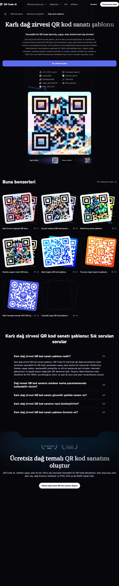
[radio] (43, 160)
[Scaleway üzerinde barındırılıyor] (69, 447)
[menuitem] (37, 4)
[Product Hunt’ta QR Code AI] (49, 447)
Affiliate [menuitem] (74, 4)
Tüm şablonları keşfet (106, 182)
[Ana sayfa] (5, 14)
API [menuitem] (65, 4)
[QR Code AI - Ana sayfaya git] (8, 4)
